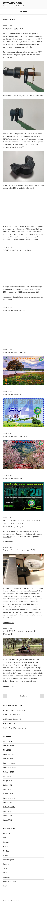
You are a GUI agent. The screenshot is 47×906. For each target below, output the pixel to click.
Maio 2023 (7, 750)
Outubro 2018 (8, 803)
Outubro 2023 (8, 746)
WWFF (5, 886)
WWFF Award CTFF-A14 (15, 352)
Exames (6, 842)
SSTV (5, 873)
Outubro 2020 (8, 772)
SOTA (5, 868)
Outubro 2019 (8, 785)
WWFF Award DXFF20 (14, 478)
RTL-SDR (6, 855)
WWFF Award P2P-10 (14, 310)
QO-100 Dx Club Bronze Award (18, 250)
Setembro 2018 (9, 807)
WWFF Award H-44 (12, 394)
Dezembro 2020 (9, 763)
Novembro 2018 (9, 798)
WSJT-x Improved (9, 882)
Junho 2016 (7, 820)
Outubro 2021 (8, 759)
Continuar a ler (8, 542)
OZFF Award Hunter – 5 (11, 715)
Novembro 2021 (9, 754)
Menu (23, 12)
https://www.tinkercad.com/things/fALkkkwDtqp (24, 229)
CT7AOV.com (13, 3)
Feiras (5, 847)
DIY (4, 838)
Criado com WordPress (11, 901)
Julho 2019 (7, 789)
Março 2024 (7, 741)
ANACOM (6, 833)
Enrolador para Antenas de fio (14, 710)
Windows (6, 877)
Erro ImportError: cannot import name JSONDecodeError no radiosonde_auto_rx (21, 523)
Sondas (6, 864)
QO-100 (6, 851)
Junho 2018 (7, 816)
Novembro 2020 (9, 768)
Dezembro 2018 (9, 794)
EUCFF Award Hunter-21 (12, 724)
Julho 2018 (7, 811)
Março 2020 (7, 781)
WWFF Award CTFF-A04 (15, 436)
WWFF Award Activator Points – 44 (16, 728)
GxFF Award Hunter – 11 (12, 719)
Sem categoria (8, 860)
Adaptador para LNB (13, 28)
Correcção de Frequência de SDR (19, 550)
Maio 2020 (7, 776)
